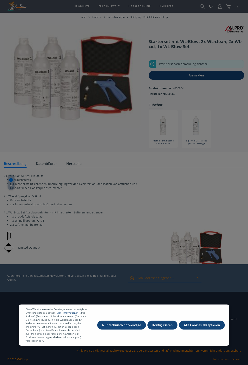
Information (221, 359)
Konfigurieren (162, 329)
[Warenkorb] (228, 6)
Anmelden (196, 75)
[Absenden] (198, 278)
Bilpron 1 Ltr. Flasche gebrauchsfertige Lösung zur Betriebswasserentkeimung (196, 142)
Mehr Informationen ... (69, 316)
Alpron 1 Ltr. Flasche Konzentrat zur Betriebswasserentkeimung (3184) (163, 142)
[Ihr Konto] (220, 6)
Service (236, 359)
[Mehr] (237, 6)
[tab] (15, 164)
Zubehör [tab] (156, 104)
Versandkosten (148, 350)
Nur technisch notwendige (121, 329)
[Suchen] (203, 6)
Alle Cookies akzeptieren (202, 329)
